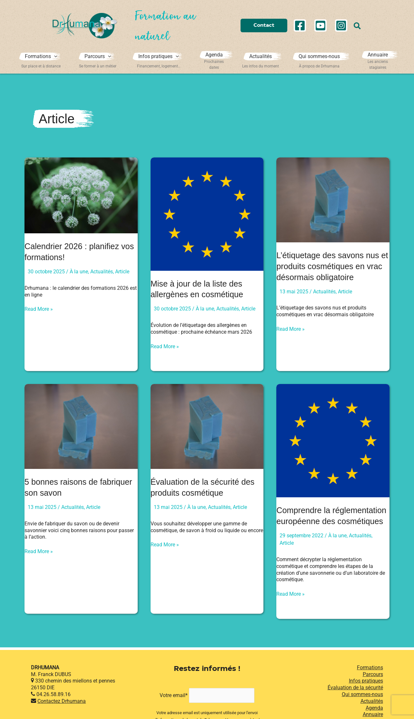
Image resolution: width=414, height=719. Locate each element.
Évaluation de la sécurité (355, 698)
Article (122, 271)
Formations (370, 678)
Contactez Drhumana (61, 712)
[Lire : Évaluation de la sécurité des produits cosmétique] (207, 426)
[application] (54, 58)
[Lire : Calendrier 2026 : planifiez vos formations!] (81, 195)
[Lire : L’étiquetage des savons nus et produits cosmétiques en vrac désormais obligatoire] (332, 200)
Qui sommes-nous (362, 705)
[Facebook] (300, 25)
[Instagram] (341, 25)
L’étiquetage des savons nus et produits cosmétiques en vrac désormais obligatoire (329, 266)
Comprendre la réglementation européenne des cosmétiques (327, 521)
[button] (264, 26)
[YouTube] (320, 25)
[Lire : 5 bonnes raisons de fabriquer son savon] (81, 426)
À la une (79, 271)
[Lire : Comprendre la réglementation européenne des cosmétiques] (332, 440)
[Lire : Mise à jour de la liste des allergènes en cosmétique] (207, 214)
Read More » (39, 309)
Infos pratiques (366, 691)
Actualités (101, 271)
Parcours (373, 685)
